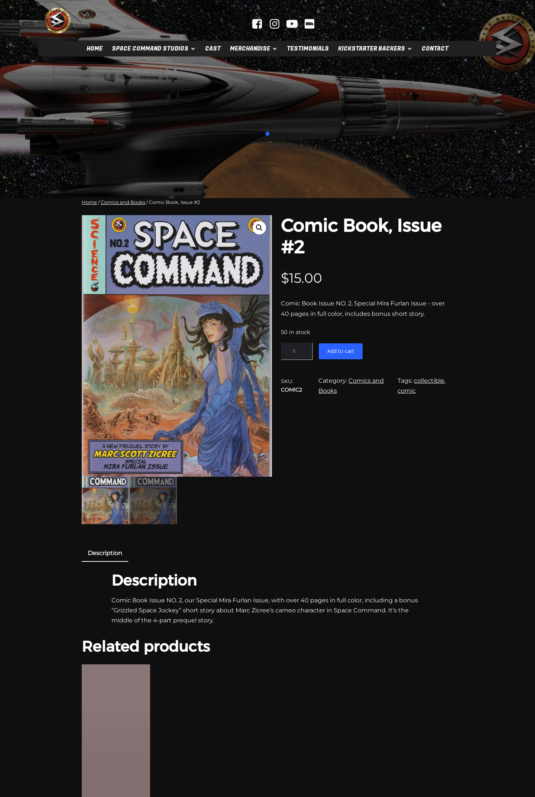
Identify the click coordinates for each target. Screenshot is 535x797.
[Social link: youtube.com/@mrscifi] (295, 24)
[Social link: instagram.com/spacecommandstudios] (277, 24)
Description (105, 481)
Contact (435, 49)
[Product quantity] (297, 351)
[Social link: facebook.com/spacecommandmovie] (260, 24)
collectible (429, 380)
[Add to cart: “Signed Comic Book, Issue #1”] (115, 779)
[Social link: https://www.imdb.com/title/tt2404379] (312, 24)
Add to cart (340, 350)
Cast (213, 49)
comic (407, 390)
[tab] (105, 482)
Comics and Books (123, 202)
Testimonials (308, 49)
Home (95, 49)
